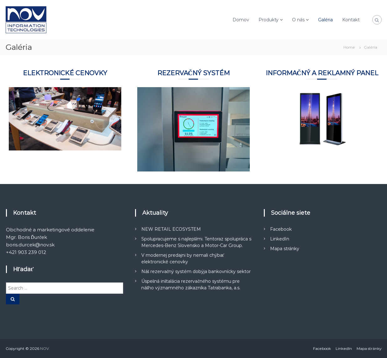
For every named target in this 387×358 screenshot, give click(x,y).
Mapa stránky (284, 248)
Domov (241, 20)
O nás (298, 20)
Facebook (281, 229)
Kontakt (351, 20)
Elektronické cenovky (65, 73)
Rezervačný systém (193, 73)
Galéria (325, 20)
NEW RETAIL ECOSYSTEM (171, 229)
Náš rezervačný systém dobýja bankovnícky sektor (196, 271)
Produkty (269, 20)
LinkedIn (279, 239)
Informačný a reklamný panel (322, 73)
